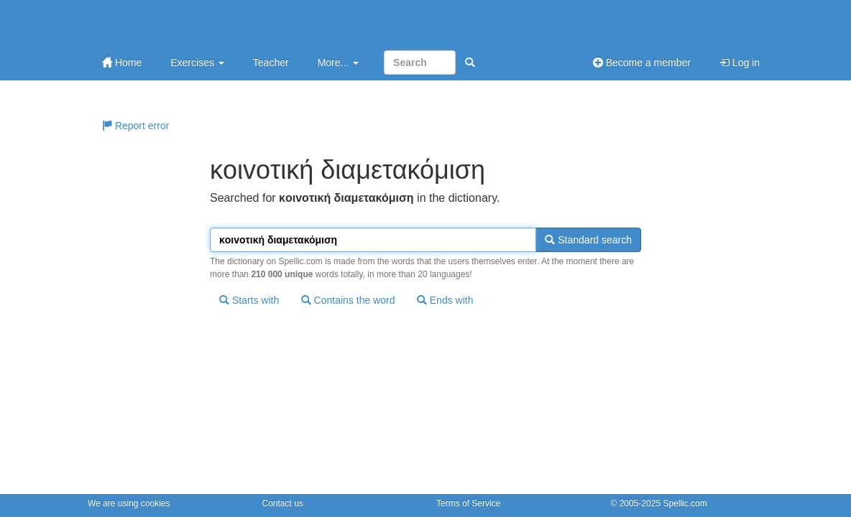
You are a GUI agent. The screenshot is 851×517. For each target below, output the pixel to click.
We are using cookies (129, 503)
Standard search (588, 240)
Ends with (445, 300)
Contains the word (348, 300)
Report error (135, 125)
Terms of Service (468, 503)
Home (122, 62)
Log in (739, 62)
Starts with (249, 300)
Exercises (197, 62)
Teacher (271, 62)
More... (338, 62)
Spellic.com (685, 503)
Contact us (282, 503)
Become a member (642, 62)
